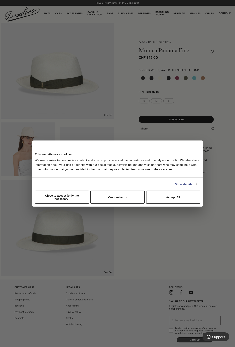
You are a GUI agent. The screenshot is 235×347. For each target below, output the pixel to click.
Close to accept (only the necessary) (62, 197)
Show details (183, 184)
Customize (117, 197)
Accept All (173, 197)
